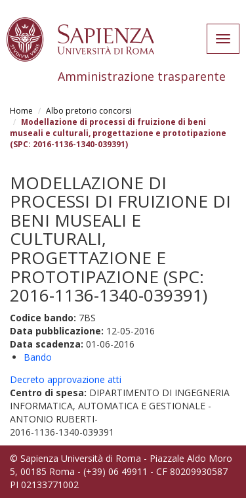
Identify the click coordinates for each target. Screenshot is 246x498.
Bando (38, 357)
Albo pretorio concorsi (88, 110)
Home (21, 110)
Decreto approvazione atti (65, 379)
